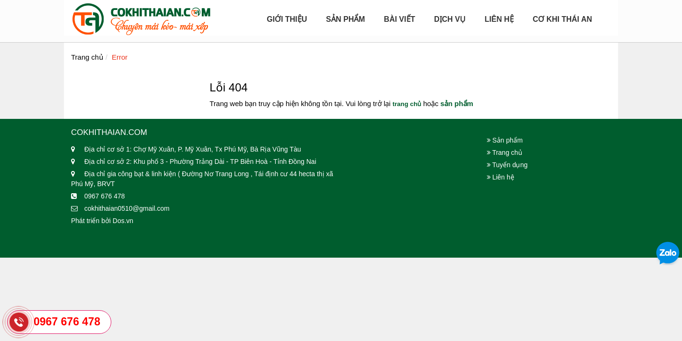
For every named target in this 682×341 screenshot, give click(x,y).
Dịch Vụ (450, 19)
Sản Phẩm (345, 19)
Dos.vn (123, 220)
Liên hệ (499, 19)
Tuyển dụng (507, 165)
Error (119, 57)
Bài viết (399, 19)
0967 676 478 (67, 321)
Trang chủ (87, 57)
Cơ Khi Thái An (562, 19)
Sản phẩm (505, 140)
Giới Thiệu (287, 19)
